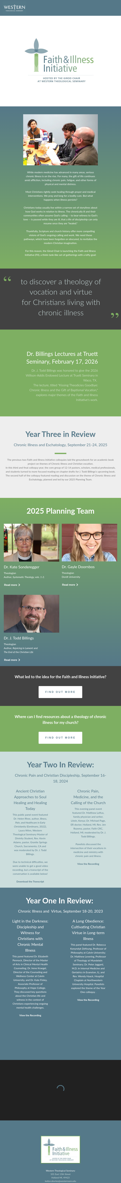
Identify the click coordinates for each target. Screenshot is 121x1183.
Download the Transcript (30, 881)
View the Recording (88, 863)
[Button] (12, 585)
